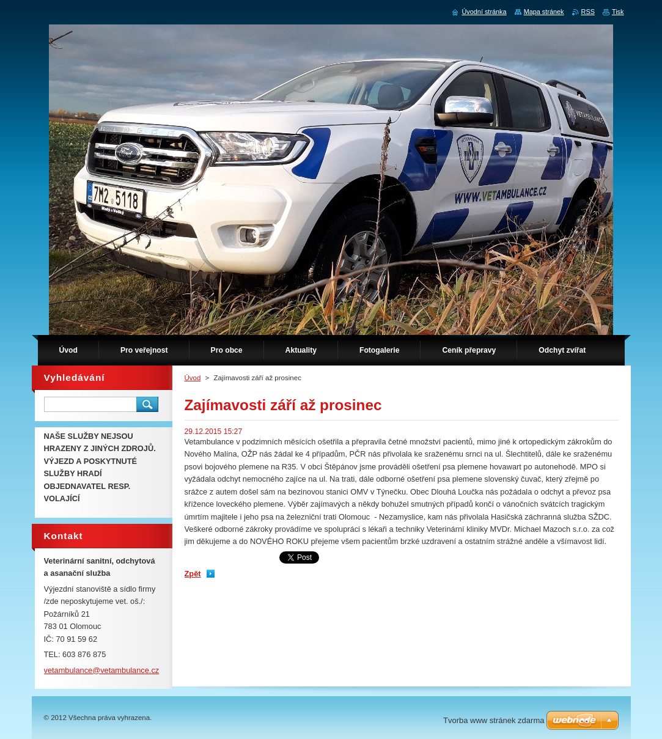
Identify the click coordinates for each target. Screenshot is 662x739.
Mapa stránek (544, 11)
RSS (588, 11)
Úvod (193, 377)
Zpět (193, 573)
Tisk (618, 11)
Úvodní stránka (484, 11)
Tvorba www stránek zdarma (493, 720)
